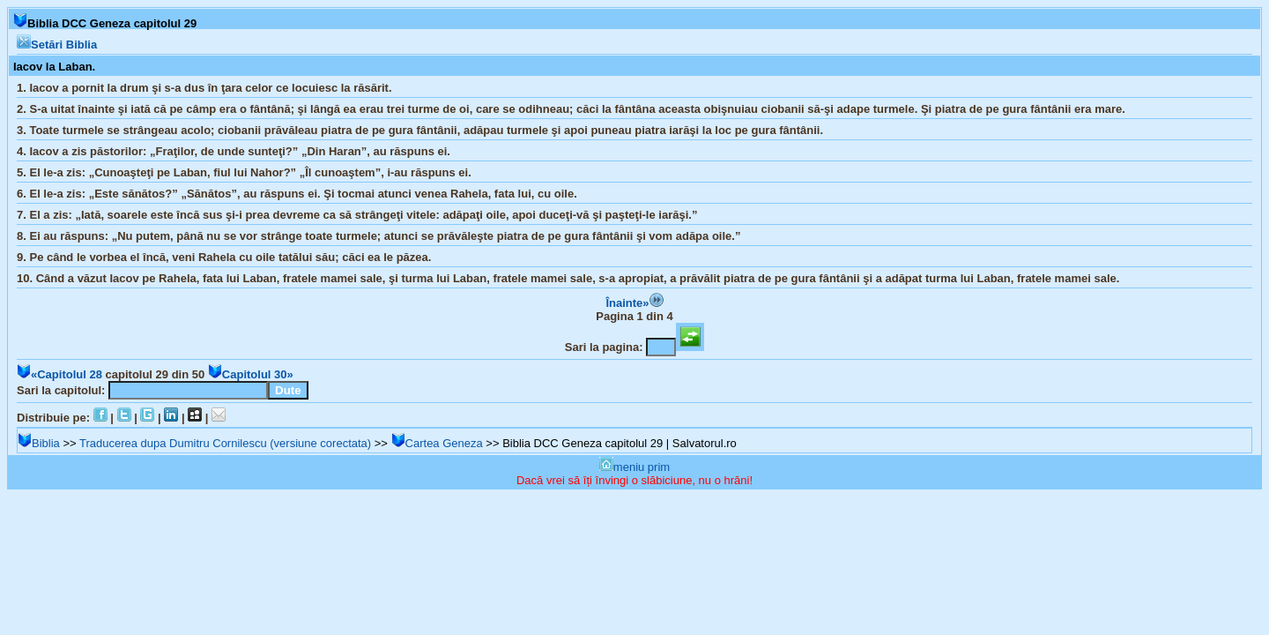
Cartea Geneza (437, 443)
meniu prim (634, 467)
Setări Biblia (57, 44)
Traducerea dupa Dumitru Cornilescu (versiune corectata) (225, 443)
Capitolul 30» (250, 374)
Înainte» (634, 303)
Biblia (39, 443)
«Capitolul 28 (59, 374)
